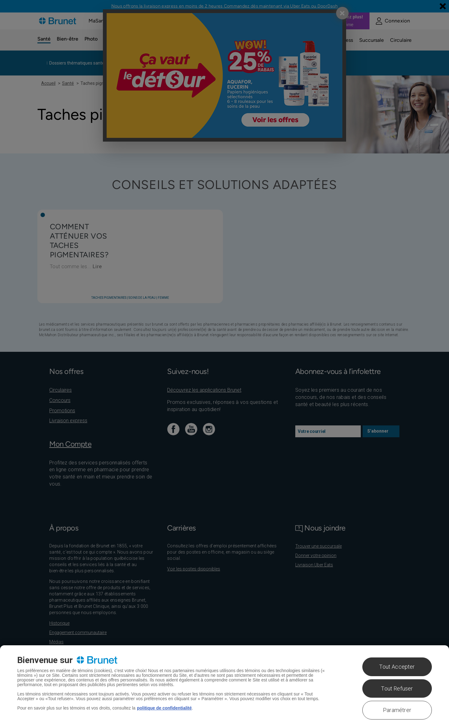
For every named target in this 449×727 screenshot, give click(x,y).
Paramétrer (397, 710)
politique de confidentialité (164, 707)
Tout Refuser (397, 688)
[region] (224, 686)
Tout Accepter (397, 666)
